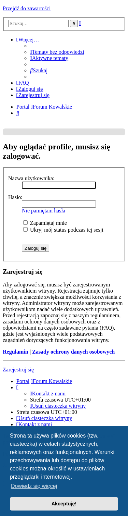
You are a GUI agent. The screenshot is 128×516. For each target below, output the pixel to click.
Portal (22, 107)
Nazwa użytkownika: (31, 178)
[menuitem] (57, 52)
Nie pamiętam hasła (43, 210)
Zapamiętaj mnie (45, 223)
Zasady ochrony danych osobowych (73, 352)
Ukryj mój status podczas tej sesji (63, 230)
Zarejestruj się (18, 369)
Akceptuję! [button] (64, 503)
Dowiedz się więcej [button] (34, 486)
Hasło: (15, 197)
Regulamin (15, 352)
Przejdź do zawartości (27, 8)
